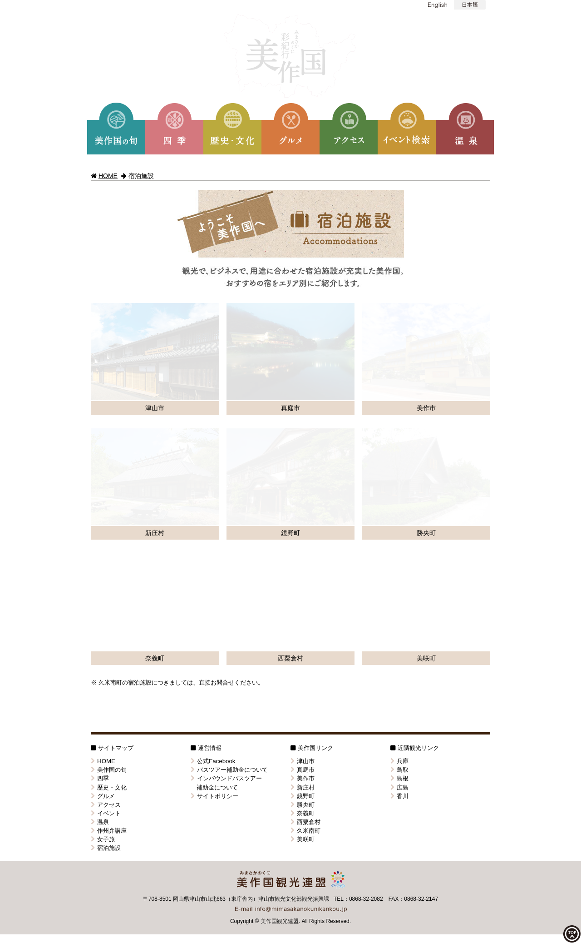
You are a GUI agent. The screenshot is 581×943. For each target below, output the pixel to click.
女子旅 (103, 545)
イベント (106, 519)
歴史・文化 (109, 493)
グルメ (103, 502)
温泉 (100, 528)
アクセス (106, 510)
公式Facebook (213, 467)
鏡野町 (302, 502)
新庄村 (302, 493)
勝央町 (302, 510)
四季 (100, 484)
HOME (108, 175)
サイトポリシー (214, 502)
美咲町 (302, 545)
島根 (399, 484)
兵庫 (399, 467)
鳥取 (399, 476)
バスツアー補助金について (229, 476)
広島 (399, 493)
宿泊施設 (106, 554)
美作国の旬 (109, 476)
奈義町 (302, 519)
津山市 (302, 467)
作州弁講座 (109, 536)
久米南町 (305, 536)
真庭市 (302, 476)
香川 (399, 502)
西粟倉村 (305, 528)
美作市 (302, 484)
